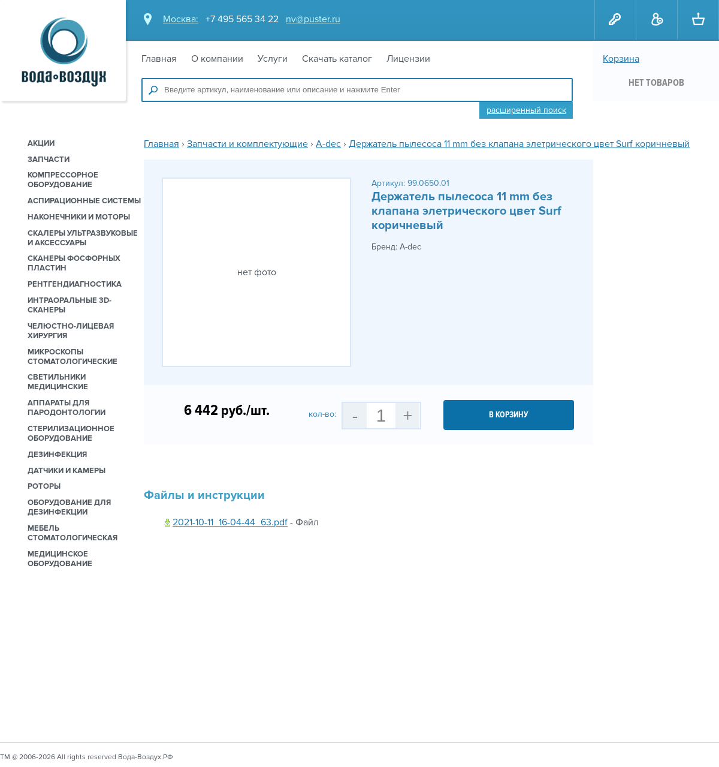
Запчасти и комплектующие (247, 144)
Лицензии (408, 59)
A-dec (328, 144)
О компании (217, 59)
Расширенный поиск (526, 110)
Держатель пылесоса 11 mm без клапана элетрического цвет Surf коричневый (519, 144)
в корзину (508, 415)
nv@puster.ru (313, 19)
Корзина (621, 59)
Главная (159, 59)
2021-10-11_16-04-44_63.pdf (230, 522)
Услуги (273, 59)
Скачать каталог (337, 59)
